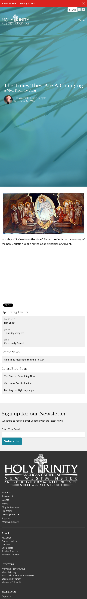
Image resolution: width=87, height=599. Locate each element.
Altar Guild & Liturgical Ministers (18, 575)
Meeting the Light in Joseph (19, 390)
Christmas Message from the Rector (24, 359)
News (5, 503)
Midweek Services (11, 554)
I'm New (6, 544)
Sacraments (8, 496)
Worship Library (10, 521)
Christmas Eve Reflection (17, 383)
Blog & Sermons (10, 507)
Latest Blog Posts (14, 368)
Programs (7, 510)
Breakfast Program (11, 578)
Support (6, 518)
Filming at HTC (28, 3)
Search (72, 9)
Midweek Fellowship (12, 582)
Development (11, 514)
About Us (6, 537)
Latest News (11, 352)
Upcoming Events (15, 312)
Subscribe (11, 441)
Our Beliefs (7, 547)
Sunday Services (10, 551)
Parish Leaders (9, 541)
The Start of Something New (19, 376)
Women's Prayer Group (13, 568)
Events (5, 499)
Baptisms (6, 596)
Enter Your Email (11, 429)
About (6, 492)
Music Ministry (9, 572)
